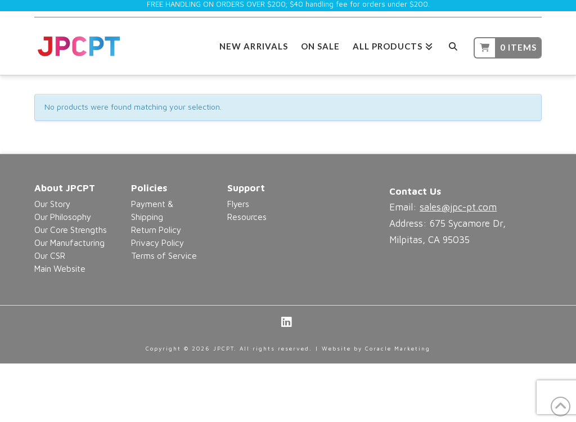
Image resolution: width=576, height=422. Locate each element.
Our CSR (49, 255)
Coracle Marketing (397, 348)
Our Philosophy (62, 217)
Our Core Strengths (70, 230)
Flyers (238, 204)
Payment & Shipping (152, 210)
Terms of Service (164, 255)
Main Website (60, 268)
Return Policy (156, 230)
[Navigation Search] (453, 44)
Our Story (52, 204)
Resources (247, 217)
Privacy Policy (157, 242)
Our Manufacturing (69, 242)
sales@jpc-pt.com (458, 207)
